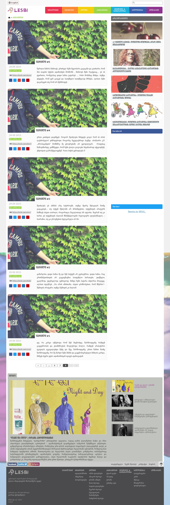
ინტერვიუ (79, 477)
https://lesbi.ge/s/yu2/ (21, 349)
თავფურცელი (117, 464)
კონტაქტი (142, 464)
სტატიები (69, 10)
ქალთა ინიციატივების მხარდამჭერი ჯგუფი (24, 481)
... (49, 365)
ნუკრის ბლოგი (95, 489)
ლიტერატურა (139, 473)
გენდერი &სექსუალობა (120, 10)
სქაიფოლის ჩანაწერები (94, 494)
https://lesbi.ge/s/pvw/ (21, 75)
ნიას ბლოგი (94, 483)
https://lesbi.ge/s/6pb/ (21, 281)
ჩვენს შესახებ (130, 464)
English (14, 3)
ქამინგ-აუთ (111, 483)
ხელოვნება (137, 10)
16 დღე (109, 477)
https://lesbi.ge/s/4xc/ (21, 212)
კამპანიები (102, 10)
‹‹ (38, 365)
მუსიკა (136, 480)
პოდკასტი (154, 10)
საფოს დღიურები (96, 486)
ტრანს (109, 480)
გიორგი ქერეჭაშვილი (16, 495)
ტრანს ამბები (95, 480)
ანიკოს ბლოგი (95, 477)
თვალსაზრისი (81, 473)
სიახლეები (53, 10)
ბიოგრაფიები (81, 480)
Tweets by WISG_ (137, 211)
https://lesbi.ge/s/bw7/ (21, 144)
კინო (136, 477)
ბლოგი (84, 10)
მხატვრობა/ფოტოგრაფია (140, 484)
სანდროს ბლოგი (96, 498)
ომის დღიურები (96, 473)
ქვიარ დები (111, 473)
